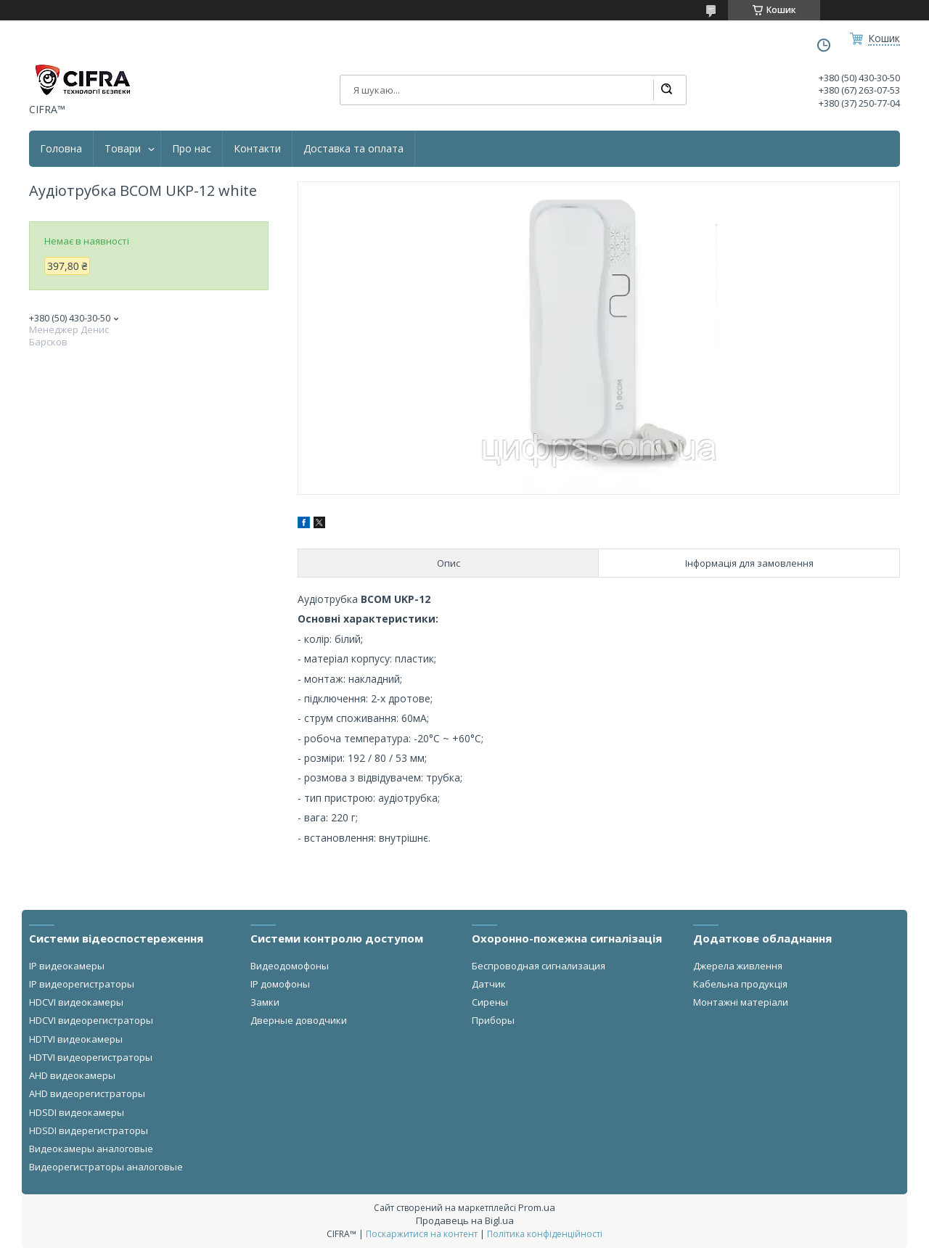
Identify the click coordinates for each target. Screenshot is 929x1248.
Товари (123, 148)
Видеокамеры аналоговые (91, 1148)
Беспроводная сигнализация (538, 965)
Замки (264, 1002)
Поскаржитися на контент (422, 1234)
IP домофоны (280, 983)
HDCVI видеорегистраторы (91, 1020)
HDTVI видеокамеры (76, 1039)
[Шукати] (666, 90)
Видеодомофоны (289, 965)
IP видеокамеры (67, 965)
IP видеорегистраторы (81, 983)
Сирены (490, 1002)
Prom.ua (536, 1207)
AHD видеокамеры (72, 1075)
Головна (61, 148)
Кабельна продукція (740, 983)
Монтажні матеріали (740, 1002)
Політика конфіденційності (544, 1234)
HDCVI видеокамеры (76, 1002)
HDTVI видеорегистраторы (90, 1057)
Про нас (191, 148)
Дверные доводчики (298, 1020)
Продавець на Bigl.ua (465, 1220)
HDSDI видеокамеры (76, 1112)
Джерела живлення (737, 965)
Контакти (257, 148)
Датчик (489, 983)
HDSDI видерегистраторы (88, 1130)
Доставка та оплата (353, 148)
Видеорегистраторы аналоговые (106, 1166)
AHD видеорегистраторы (87, 1093)
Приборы (493, 1020)
